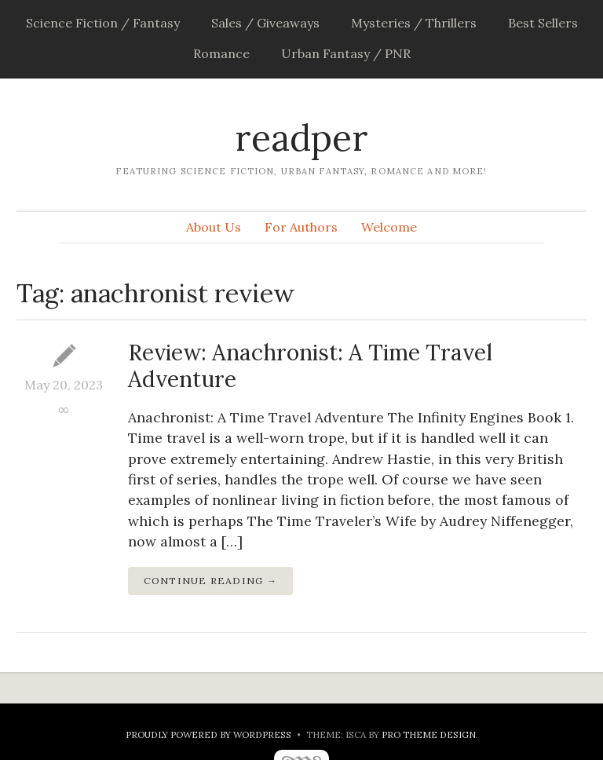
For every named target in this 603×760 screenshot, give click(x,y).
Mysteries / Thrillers (414, 23)
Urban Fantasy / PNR (346, 53)
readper (301, 138)
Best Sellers (543, 23)
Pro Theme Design (429, 734)
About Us (213, 227)
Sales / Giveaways (265, 23)
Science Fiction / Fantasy (103, 23)
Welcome (389, 227)
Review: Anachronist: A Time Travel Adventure (310, 365)
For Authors (301, 227)
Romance (221, 53)
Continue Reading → (211, 580)
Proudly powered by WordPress (208, 734)
